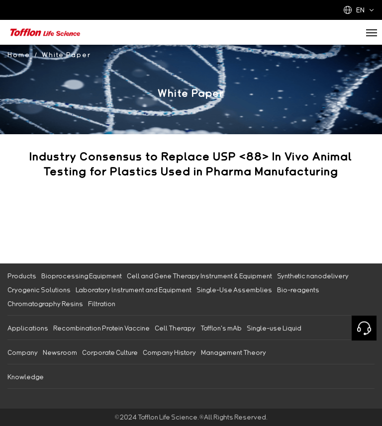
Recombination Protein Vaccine (101, 328)
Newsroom (60, 352)
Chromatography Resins (45, 304)
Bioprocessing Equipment (81, 276)
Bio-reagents (298, 290)
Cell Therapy (175, 328)
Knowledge (25, 377)
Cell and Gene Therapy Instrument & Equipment (199, 276)
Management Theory (233, 352)
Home (18, 55)
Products (21, 276)
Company (22, 352)
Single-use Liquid (274, 328)
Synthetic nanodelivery (313, 276)
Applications (27, 328)
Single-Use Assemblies (234, 290)
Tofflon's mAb (221, 328)
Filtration (101, 304)
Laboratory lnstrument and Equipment (133, 290)
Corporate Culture (110, 352)
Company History (169, 352)
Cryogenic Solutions (39, 290)
